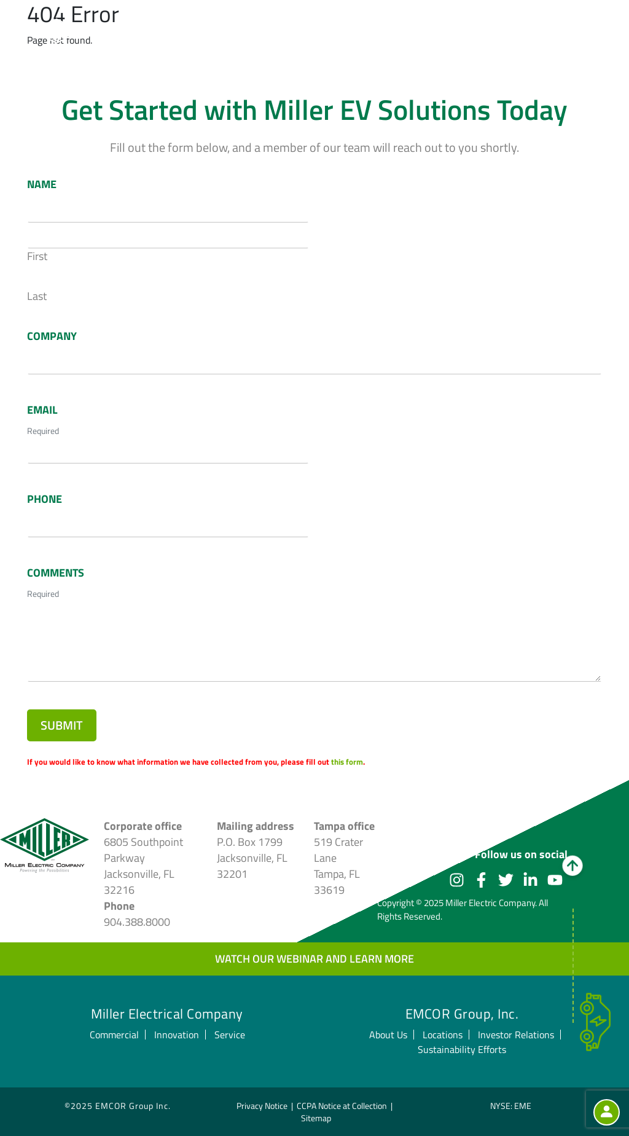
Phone (44, 499)
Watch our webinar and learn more (314, 958)
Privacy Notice (261, 1105)
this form (347, 761)
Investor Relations (516, 1034)
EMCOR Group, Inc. (462, 1013)
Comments (55, 573)
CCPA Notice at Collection (342, 1105)
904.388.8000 (137, 921)
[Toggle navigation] (586, 32)
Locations (443, 1034)
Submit (62, 725)
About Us (388, 1034)
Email (42, 410)
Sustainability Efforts (462, 1048)
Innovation (176, 1034)
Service (229, 1034)
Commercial (114, 1034)
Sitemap (316, 1117)
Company (52, 336)
